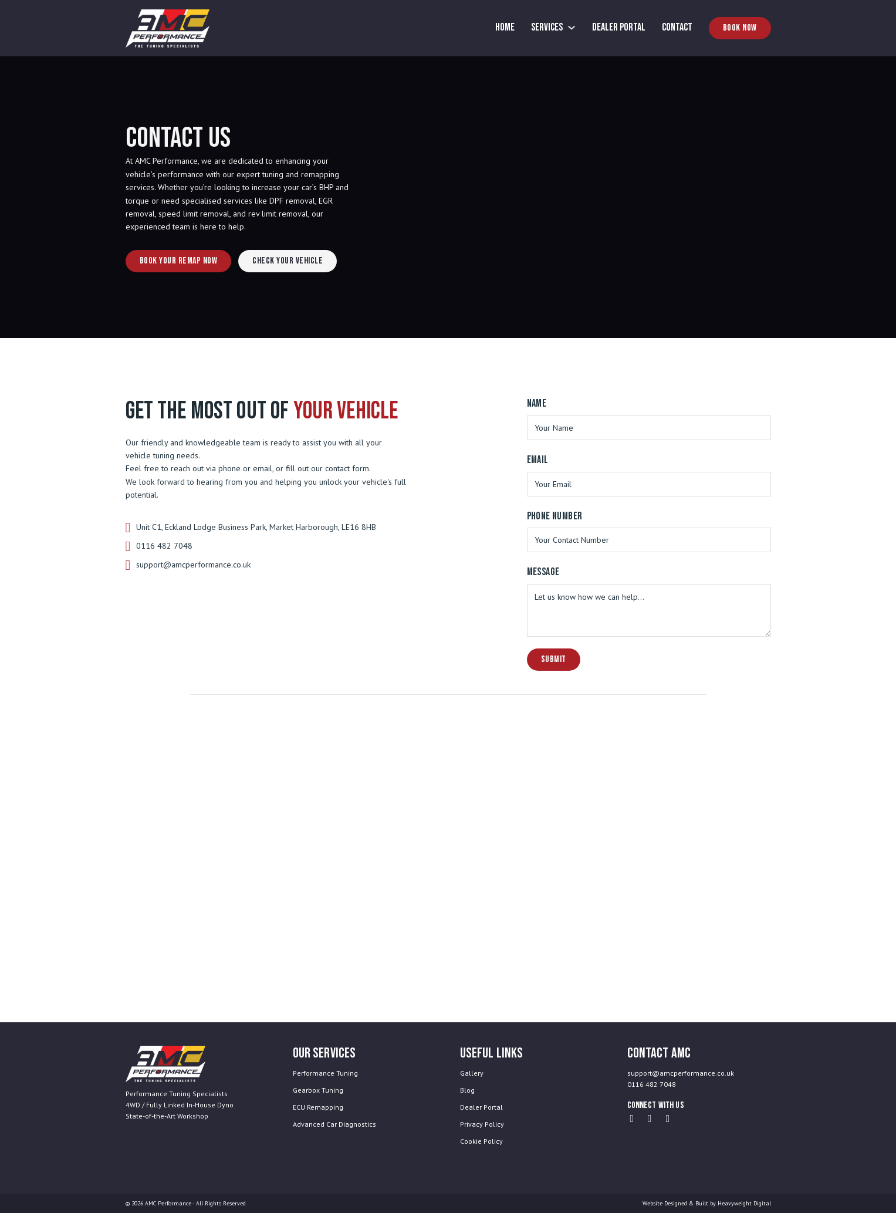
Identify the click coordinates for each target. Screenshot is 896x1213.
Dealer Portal (618, 27)
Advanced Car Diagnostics (334, 1124)
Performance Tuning (325, 1073)
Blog (467, 1090)
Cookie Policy (481, 1141)
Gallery (471, 1073)
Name (537, 403)
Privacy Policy (482, 1124)
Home (505, 27)
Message (543, 572)
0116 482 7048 (164, 545)
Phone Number (555, 516)
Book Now (740, 27)
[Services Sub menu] (571, 27)
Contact (677, 27)
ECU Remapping (318, 1107)
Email (538, 460)
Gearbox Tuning (318, 1090)
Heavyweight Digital (744, 1203)
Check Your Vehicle (287, 260)
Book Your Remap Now (179, 260)
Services (547, 27)
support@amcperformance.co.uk (193, 564)
